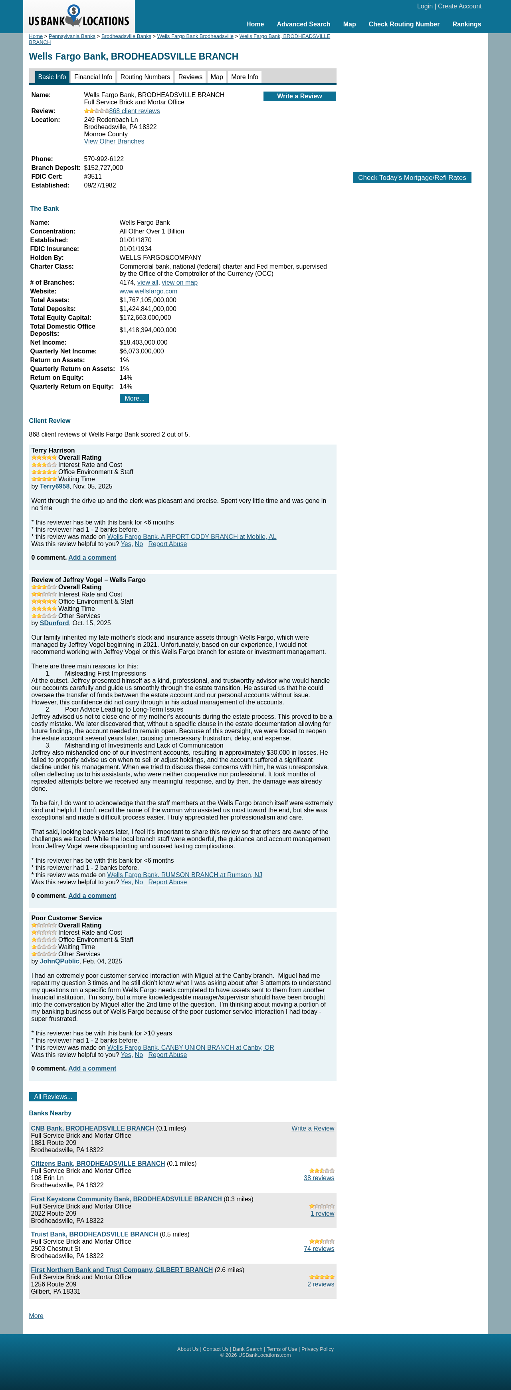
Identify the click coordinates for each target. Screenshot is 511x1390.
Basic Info (52, 77)
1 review (323, 1213)
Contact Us (215, 1349)
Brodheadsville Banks (126, 36)
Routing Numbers (145, 77)
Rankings (466, 24)
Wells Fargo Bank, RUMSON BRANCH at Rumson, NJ (184, 874)
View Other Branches (114, 141)
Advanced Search (303, 24)
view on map (180, 282)
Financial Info (93, 77)
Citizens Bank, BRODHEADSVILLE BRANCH (98, 1163)
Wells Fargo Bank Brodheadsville (195, 36)
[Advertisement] (412, 99)
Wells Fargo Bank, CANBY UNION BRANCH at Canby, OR (190, 1047)
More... (135, 398)
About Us (187, 1349)
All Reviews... (53, 1096)
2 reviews (321, 1284)
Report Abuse (167, 543)
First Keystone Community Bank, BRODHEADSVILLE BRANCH (126, 1199)
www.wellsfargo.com (149, 291)
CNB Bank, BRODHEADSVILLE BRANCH (92, 1128)
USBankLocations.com (264, 1355)
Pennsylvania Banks (72, 36)
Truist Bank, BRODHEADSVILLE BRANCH (94, 1234)
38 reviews (319, 1178)
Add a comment (92, 557)
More (36, 1315)
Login (425, 6)
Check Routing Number (404, 24)
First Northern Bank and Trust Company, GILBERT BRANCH (122, 1269)
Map (349, 24)
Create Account (459, 6)
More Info (244, 77)
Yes (126, 543)
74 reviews (319, 1248)
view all (147, 282)
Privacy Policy (317, 1349)
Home (255, 24)
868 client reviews (122, 111)
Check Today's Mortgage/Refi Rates (412, 177)
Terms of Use (282, 1349)
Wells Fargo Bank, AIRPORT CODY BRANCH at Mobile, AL (192, 536)
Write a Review (299, 96)
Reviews (190, 77)
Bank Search (247, 1349)
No (139, 543)
